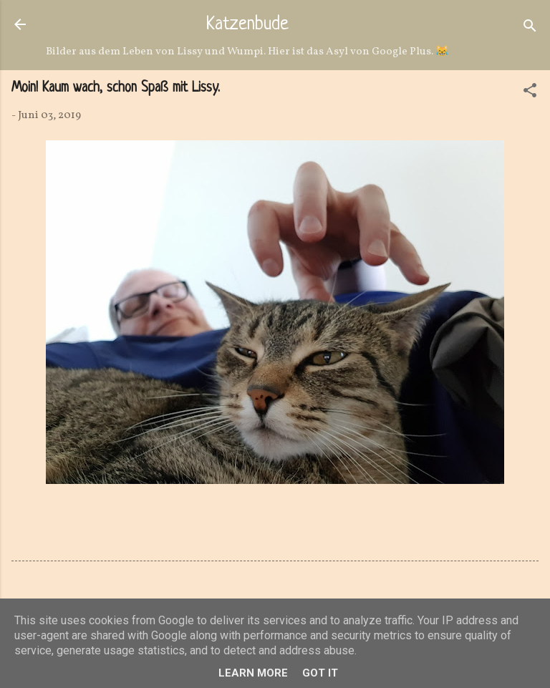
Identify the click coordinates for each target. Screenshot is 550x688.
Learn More (253, 673)
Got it (320, 673)
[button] (530, 93)
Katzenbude (247, 25)
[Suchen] (530, 29)
